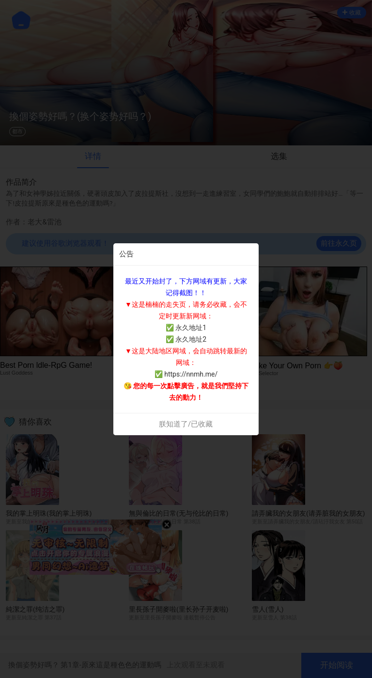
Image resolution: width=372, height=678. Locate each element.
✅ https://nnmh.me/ (186, 374)
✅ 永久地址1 (186, 327)
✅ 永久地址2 (186, 339)
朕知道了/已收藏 (186, 424)
